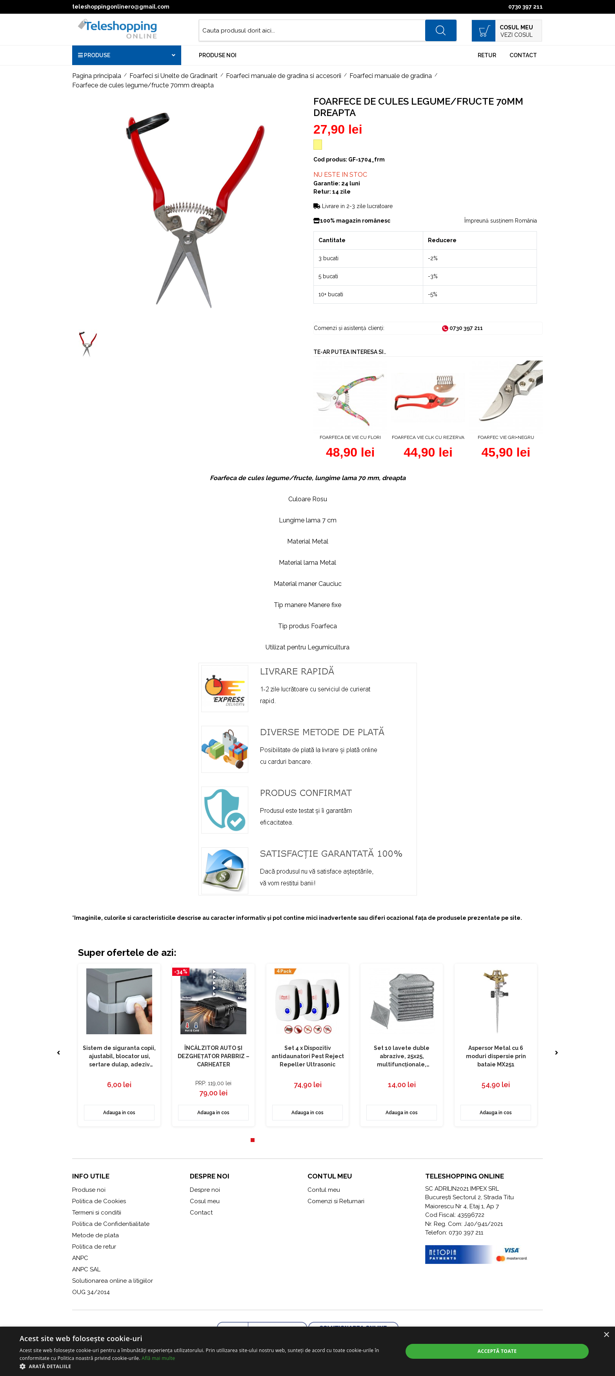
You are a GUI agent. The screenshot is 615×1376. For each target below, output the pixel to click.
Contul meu (324, 1189)
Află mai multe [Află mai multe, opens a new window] (158, 1358)
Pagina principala (96, 76)
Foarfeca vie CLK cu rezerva (428, 437)
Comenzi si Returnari (336, 1201)
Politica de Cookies (99, 1201)
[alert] (307, 1351)
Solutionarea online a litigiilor (112, 1280)
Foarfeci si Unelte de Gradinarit (173, 76)
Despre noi (205, 1189)
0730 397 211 (525, 7)
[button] (205, 1366)
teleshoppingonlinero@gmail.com (120, 7)
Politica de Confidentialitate (110, 1223)
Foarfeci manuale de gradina (390, 76)
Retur (487, 55)
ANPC (80, 1258)
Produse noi (218, 55)
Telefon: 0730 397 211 (454, 1232)
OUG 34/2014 (91, 1292)
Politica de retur (94, 1246)
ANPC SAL (86, 1269)
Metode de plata (95, 1235)
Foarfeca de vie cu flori (350, 437)
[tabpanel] (119, 1045)
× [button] (606, 1335)
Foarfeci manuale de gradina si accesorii (283, 76)
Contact (523, 55)
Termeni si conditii (96, 1212)
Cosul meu (205, 1201)
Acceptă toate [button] (497, 1351)
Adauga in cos (119, 1112)
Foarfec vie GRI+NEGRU (506, 437)
